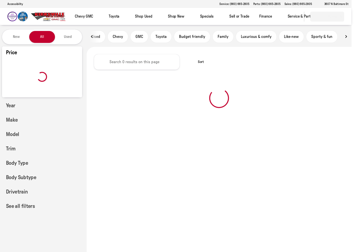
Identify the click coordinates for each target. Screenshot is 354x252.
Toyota (161, 37)
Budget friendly (192, 37)
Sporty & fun (321, 37)
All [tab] (42, 37)
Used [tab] (68, 37)
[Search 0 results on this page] (137, 62)
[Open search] (294, 17)
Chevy (118, 37)
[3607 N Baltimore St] (334, 4)
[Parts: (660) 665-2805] (266, 4)
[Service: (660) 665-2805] (234, 4)
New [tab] (16, 37)
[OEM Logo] (17, 17)
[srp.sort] (198, 62)
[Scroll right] (346, 37)
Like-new (291, 37)
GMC (139, 37)
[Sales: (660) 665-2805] (298, 4)
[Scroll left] (92, 37)
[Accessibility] (13, 4)
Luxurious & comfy (256, 37)
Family (223, 37)
